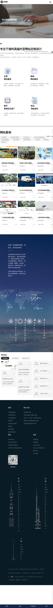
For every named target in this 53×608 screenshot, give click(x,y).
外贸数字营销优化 (13, 445)
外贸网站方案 (27, 412)
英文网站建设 (5, 139)
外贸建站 (35, 439)
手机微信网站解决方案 (30, 423)
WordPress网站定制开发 (15, 448)
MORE (48, 136)
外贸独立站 (26, 137)
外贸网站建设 (12, 412)
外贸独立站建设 (12, 423)
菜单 (6, 606)
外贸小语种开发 (12, 442)
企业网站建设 (12, 418)
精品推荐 (4, 137)
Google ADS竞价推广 (39, 448)
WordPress (25, 579)
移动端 (10, 426)
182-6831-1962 (46, 489)
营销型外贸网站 (15, 137)
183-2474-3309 (19, 489)
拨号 (46, 606)
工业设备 (37, 139)
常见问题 (35, 453)
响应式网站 (16, 139)
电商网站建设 (12, 432)
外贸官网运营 (12, 415)
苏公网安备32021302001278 (35, 577)
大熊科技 (17, 579)
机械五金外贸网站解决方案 (31, 420)
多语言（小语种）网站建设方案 (32, 418)
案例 (20, 606)
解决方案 (35, 450)
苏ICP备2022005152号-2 (20, 577)
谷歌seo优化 (36, 445)
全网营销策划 (27, 139)
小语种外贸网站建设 (39, 137)
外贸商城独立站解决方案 (30, 415)
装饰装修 (46, 139)
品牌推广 (10, 420)
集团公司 (4, 142)
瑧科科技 (11, 579)
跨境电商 (35, 442)
